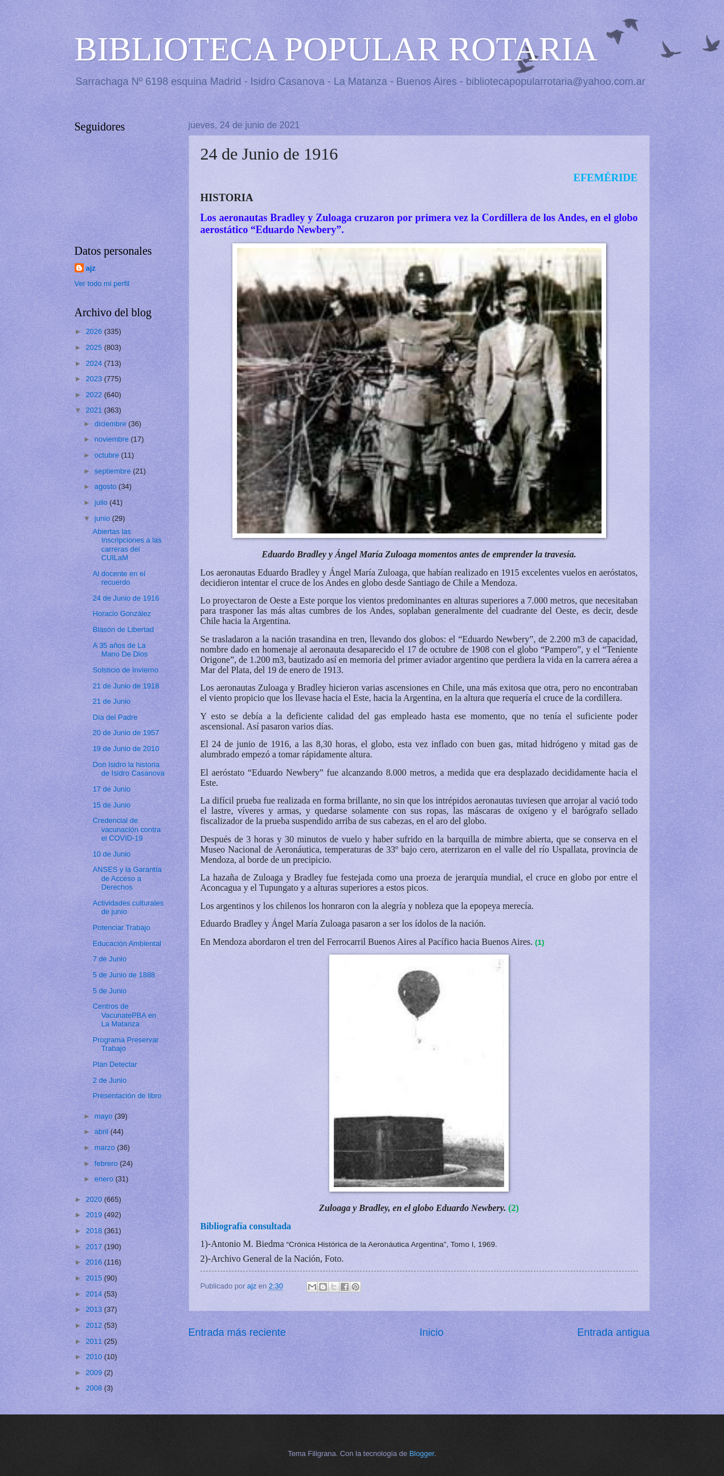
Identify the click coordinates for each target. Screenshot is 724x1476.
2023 (94, 378)
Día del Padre (115, 717)
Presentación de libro (127, 1095)
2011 (94, 1341)
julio (102, 502)
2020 (94, 1199)
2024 (94, 363)
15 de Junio (112, 805)
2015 (94, 1278)
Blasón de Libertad (123, 629)
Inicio (431, 1332)
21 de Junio (112, 701)
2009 (94, 1372)
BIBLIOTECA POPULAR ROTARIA (336, 49)
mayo (104, 1116)
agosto (106, 486)
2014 (94, 1294)
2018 (94, 1230)
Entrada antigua (613, 1332)
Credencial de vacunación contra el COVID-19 (127, 829)
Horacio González (122, 613)
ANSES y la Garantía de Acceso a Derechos (127, 878)
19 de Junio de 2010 (126, 748)
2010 (94, 1356)
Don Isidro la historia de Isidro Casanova (129, 768)
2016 (94, 1262)
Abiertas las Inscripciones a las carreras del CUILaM (127, 544)
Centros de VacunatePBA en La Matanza (124, 1015)
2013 (94, 1309)
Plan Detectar (115, 1064)
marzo (106, 1147)
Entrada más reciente (237, 1332)
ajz (91, 268)
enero (105, 1179)
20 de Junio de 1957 (126, 732)
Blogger (422, 1453)
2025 (94, 347)
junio (103, 518)
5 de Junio (109, 990)
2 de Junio (109, 1080)
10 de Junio (112, 854)
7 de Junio (109, 959)
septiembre (114, 471)
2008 (94, 1388)
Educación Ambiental (127, 943)
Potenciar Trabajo (121, 927)
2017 (94, 1246)
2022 (94, 394)
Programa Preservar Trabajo (126, 1044)
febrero (107, 1163)
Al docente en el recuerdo (119, 577)
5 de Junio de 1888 (124, 975)
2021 (94, 410)
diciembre (111, 423)
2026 (94, 331)
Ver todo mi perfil (102, 283)
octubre (108, 455)
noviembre (113, 439)
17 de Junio (112, 789)
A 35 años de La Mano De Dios (120, 649)
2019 (94, 1214)
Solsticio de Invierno (125, 670)
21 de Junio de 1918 (126, 686)
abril (103, 1131)
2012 (94, 1325)
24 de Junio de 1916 (126, 598)
